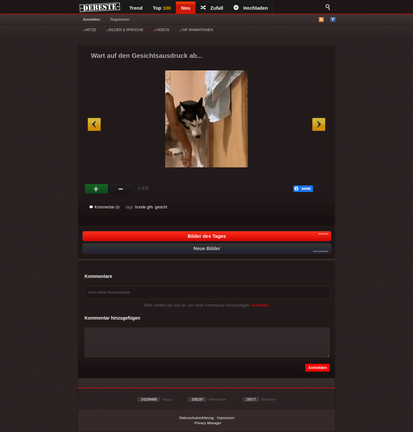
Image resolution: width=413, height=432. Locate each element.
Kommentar (104, 207)
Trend (136, 8)
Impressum (225, 418)
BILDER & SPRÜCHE (124, 30)
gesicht (161, 207)
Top (162, 8)
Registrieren (119, 19)
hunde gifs (144, 207)
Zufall (212, 8)
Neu (185, 8)
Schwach (121, 189)
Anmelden (91, 19)
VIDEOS (161, 30)
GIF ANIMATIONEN (196, 30)
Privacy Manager (208, 423)
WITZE (89, 30)
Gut (97, 189)
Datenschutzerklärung (196, 418)
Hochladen (251, 8)
